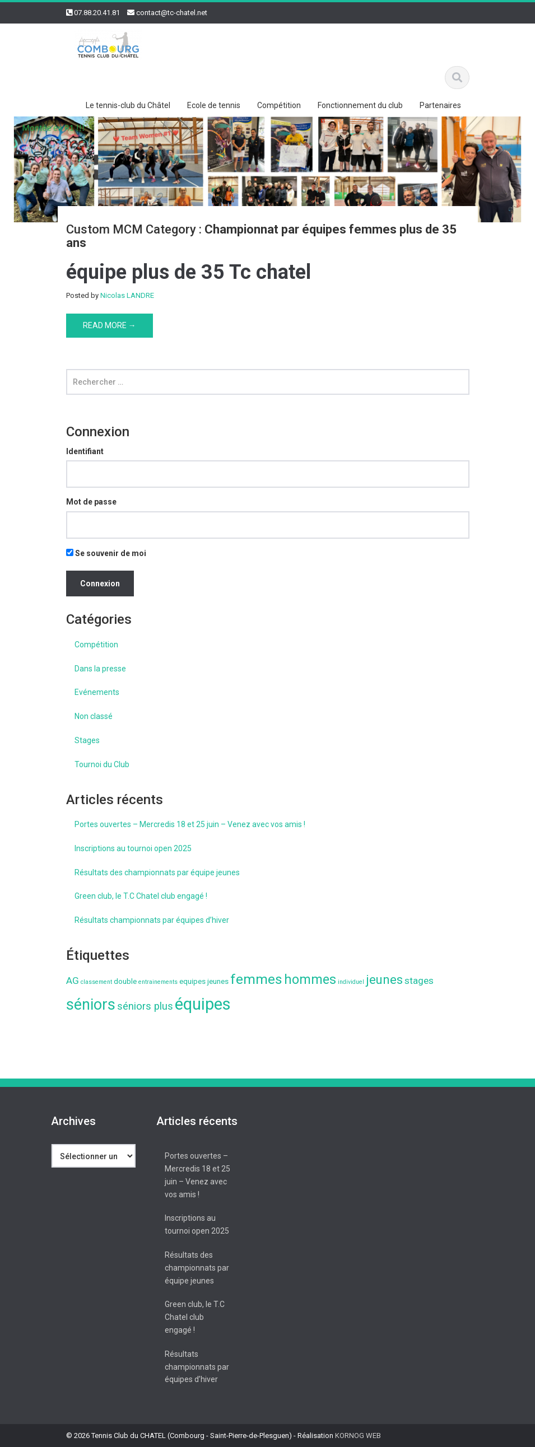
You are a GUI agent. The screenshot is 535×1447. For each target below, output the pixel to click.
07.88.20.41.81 (97, 12)
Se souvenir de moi (106, 553)
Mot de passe (91, 501)
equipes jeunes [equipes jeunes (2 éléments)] (204, 981)
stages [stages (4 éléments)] (419, 980)
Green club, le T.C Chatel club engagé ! (141, 895)
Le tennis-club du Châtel (128, 105)
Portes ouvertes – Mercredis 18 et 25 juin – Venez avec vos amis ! (190, 824)
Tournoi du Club (102, 764)
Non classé (94, 716)
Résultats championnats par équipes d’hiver (152, 920)
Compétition (279, 105)
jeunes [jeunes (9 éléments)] (384, 979)
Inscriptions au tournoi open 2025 (133, 848)
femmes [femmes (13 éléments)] (256, 979)
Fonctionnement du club (360, 105)
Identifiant (85, 451)
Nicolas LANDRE (127, 295)
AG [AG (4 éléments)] (72, 980)
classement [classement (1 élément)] (96, 982)
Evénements (97, 692)
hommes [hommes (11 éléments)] (310, 979)
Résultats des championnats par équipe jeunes (157, 872)
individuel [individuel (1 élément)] (351, 982)
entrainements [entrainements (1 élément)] (158, 982)
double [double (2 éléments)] (125, 981)
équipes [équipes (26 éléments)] (203, 1004)
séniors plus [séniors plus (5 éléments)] (145, 1006)
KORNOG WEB (358, 1435)
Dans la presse (100, 668)
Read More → (109, 325)
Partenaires (440, 105)
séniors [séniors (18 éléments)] (90, 1005)
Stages (87, 740)
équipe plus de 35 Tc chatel (188, 272)
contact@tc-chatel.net (171, 12)
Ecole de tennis (213, 105)
